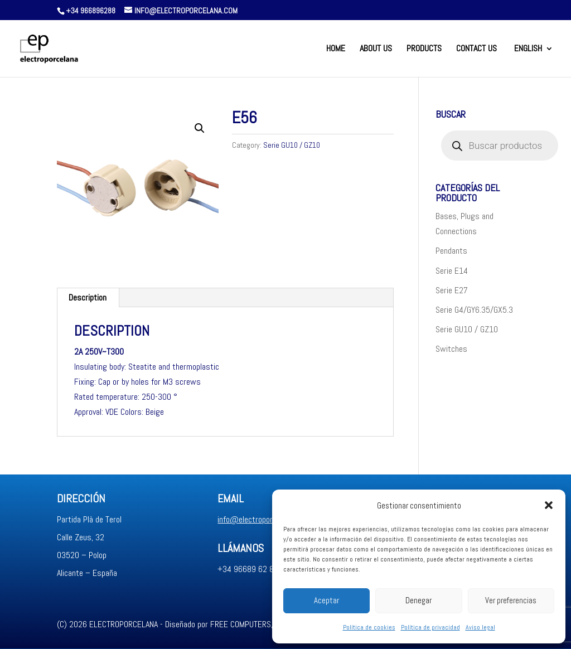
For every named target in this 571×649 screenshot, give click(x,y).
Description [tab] (88, 297)
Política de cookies (369, 627)
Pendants (451, 250)
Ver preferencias (510, 600)
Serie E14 (451, 271)
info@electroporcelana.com (263, 519)
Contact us (476, 49)
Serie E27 (451, 290)
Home (335, 49)
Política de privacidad (430, 627)
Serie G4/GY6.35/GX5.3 (474, 310)
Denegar (418, 600)
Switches (451, 349)
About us (376, 49)
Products (424, 49)
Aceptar (326, 600)
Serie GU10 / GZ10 (291, 145)
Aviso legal (480, 627)
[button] (548, 505)
